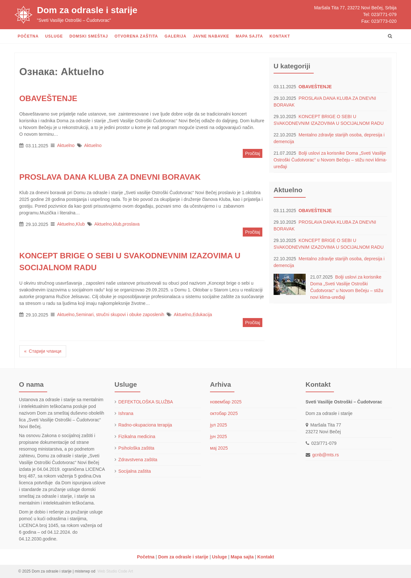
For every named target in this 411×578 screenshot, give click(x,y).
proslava (131, 224)
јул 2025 (218, 424)
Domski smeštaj (88, 36)
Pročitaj (252, 153)
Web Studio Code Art (114, 571)
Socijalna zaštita (134, 471)
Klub (80, 224)
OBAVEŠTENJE (315, 86)
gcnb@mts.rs (325, 454)
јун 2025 (218, 436)
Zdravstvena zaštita (137, 459)
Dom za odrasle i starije (87, 10)
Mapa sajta (249, 36)
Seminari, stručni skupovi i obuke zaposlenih (120, 314)
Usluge (54, 36)
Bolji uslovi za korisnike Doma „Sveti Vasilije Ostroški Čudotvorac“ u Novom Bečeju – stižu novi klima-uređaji (330, 160)
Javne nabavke (211, 36)
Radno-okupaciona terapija (145, 424)
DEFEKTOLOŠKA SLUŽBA (145, 401)
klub (117, 224)
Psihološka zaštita (136, 448)
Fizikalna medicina (136, 436)
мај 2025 (219, 448)
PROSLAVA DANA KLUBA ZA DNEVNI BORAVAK (110, 177)
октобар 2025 (224, 413)
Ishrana (126, 413)
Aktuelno (65, 145)
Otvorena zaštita (136, 36)
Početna (28, 36)
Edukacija (202, 314)
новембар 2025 (225, 401)
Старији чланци (45, 351)
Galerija (175, 36)
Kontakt (279, 36)
